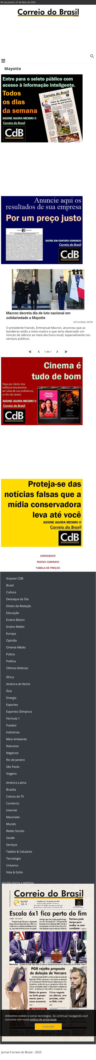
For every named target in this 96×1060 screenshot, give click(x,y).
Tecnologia (13, 858)
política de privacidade (43, 1019)
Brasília (11, 790)
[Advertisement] (48, 37)
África (10, 677)
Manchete (13, 817)
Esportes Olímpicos (19, 712)
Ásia (9, 691)
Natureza (12, 746)
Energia (11, 698)
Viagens (11, 774)
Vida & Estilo (14, 872)
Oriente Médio (16, 647)
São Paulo (12, 767)
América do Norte (18, 684)
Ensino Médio (15, 627)
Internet (11, 810)
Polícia (10, 654)
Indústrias (13, 732)
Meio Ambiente (16, 739)
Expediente (48, 556)
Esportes (12, 705)
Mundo (11, 824)
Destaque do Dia (17, 599)
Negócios (12, 753)
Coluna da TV (15, 796)
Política (11, 661)
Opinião (11, 640)
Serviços (11, 845)
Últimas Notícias (17, 668)
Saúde (10, 838)
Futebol (11, 725)
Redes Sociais (15, 831)
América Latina (16, 783)
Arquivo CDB (14, 578)
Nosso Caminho (48, 562)
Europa (11, 634)
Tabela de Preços (48, 568)
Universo (12, 865)
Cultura (11, 592)
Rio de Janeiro (15, 760)
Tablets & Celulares (19, 852)
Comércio (12, 803)
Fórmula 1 (13, 718)
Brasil (10, 585)
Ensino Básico (15, 620)
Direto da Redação (18, 606)
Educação (12, 613)
